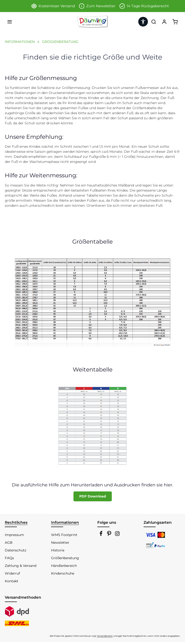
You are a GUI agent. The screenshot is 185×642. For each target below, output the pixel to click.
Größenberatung (65, 558)
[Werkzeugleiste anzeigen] (143, 21)
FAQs (9, 558)
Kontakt (11, 581)
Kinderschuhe (62, 573)
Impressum (14, 535)
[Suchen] (154, 21)
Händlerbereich (64, 565)
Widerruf (12, 573)
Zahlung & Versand (20, 565)
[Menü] (9, 21)
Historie (57, 550)
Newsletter (60, 542)
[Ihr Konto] (164, 21)
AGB (9, 542)
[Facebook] (101, 535)
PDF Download (92, 496)
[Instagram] (117, 535)
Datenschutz (15, 550)
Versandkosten (105, 636)
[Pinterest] (109, 535)
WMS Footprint (64, 535)
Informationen (65, 522)
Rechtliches (16, 522)
